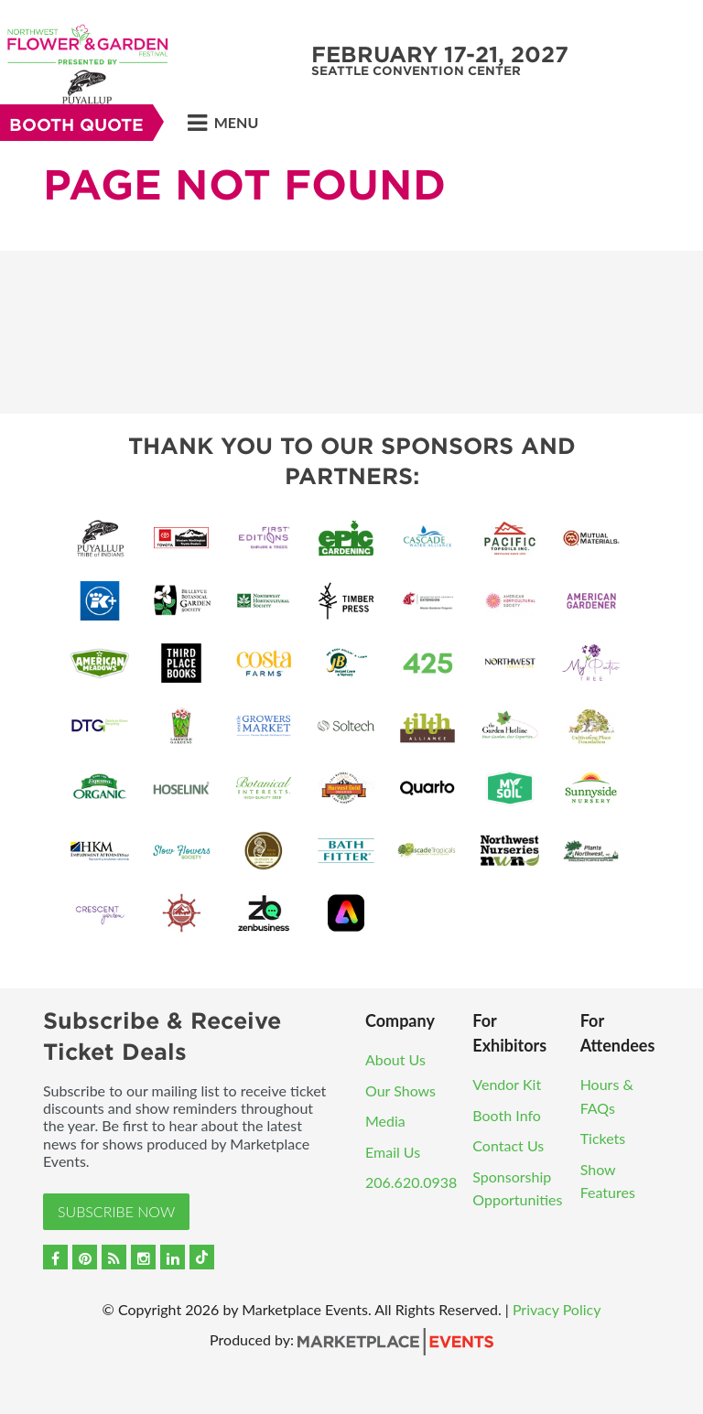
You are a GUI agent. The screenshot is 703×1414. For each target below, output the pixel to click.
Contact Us (508, 1145)
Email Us (392, 1151)
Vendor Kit (506, 1084)
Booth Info (506, 1115)
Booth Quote (76, 125)
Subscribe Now (116, 1211)
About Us (395, 1059)
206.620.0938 (411, 1182)
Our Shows (400, 1090)
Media (385, 1120)
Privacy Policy (557, 1309)
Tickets (603, 1138)
